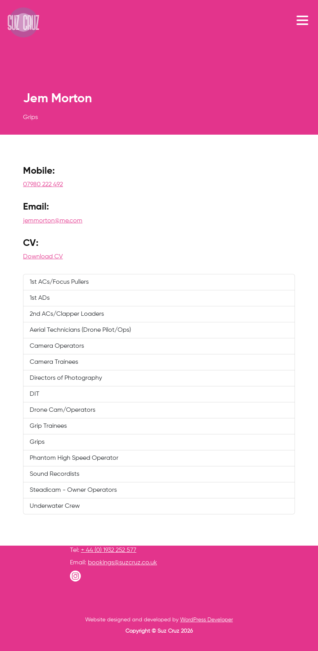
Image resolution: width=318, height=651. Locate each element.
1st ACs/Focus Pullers (59, 282)
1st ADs (40, 298)
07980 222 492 (43, 184)
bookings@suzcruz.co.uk (122, 563)
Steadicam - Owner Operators (73, 490)
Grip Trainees (48, 426)
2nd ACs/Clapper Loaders (67, 314)
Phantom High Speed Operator (74, 458)
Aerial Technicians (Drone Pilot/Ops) (80, 330)
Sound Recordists (54, 474)
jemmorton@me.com (52, 221)
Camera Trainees (54, 362)
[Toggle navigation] (304, 20)
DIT (34, 394)
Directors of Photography (66, 378)
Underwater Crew (55, 506)
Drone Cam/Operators (62, 410)
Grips (37, 442)
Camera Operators (57, 346)
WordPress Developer (206, 620)
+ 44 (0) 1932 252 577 (108, 550)
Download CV (43, 257)
